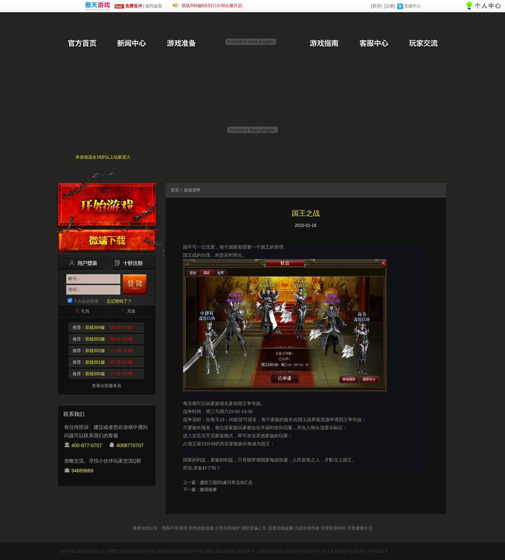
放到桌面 (153, 6)
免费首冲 (128, 6)
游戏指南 (323, 44)
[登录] (376, 6)
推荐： (103, 327)
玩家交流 (423, 44)
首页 (175, 190)
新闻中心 (131, 44)
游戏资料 (192, 190)
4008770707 (130, 445)
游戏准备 (181, 44)
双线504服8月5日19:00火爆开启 (212, 5)
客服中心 (373, 44)
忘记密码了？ (119, 301)
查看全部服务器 (106, 385)
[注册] (389, 6)
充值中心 (412, 6)
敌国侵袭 (208, 489)
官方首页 (81, 44)
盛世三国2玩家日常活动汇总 (226, 482)
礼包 (85, 311)
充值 (131, 311)
